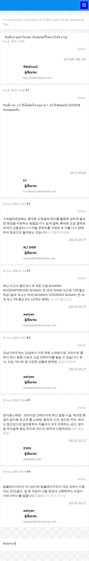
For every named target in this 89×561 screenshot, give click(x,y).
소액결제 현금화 (59, 232)
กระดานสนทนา (13, 20)
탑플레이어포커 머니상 (50, 495)
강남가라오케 (67, 362)
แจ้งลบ (81, 49)
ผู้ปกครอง (33, 20)
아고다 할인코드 (61, 299)
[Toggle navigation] (84, 5)
